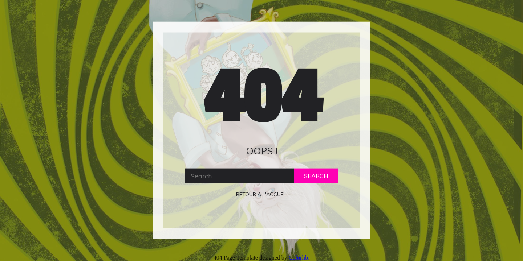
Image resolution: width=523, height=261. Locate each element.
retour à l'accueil (261, 194)
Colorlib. (299, 257)
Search (316, 175)
